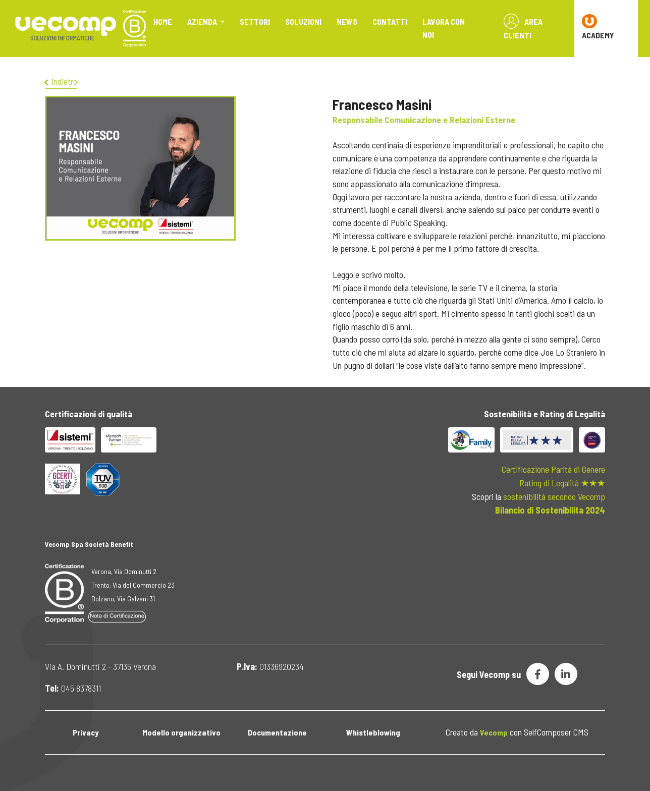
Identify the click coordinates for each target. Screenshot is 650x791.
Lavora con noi (443, 28)
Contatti (389, 21)
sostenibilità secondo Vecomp (554, 496)
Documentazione (277, 732)
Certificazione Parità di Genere (553, 469)
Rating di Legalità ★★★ (562, 482)
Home (162, 21)
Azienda (203, 21)
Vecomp (494, 732)
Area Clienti (523, 27)
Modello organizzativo (181, 732)
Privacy (85, 732)
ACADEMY (598, 27)
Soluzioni (303, 21)
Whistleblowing (373, 732)
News (347, 21)
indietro (61, 81)
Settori (255, 21)
